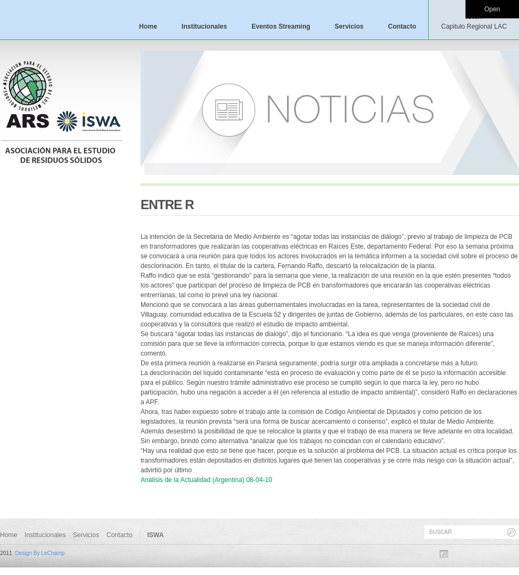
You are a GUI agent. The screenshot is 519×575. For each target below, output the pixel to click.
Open (492, 9)
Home (148, 26)
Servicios (349, 26)
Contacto (402, 26)
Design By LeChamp (40, 553)
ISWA (474, 21)
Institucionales (204, 26)
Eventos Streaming (280, 26)
